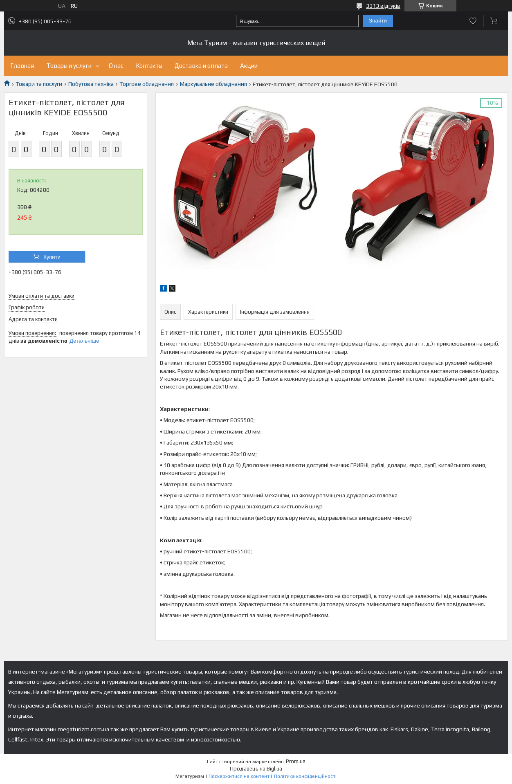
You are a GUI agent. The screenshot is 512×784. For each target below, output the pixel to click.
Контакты (149, 65)
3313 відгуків (383, 5)
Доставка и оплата (201, 65)
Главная (22, 65)
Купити (52, 257)
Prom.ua (295, 761)
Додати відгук (473, 21)
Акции (249, 65)
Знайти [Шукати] (378, 21)
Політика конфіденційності (305, 776)
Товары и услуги (69, 65)
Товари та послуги (39, 84)
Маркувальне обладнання (213, 84)
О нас (116, 65)
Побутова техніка (91, 84)
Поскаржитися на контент (239, 776)
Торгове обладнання (146, 84)
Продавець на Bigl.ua (256, 769)
